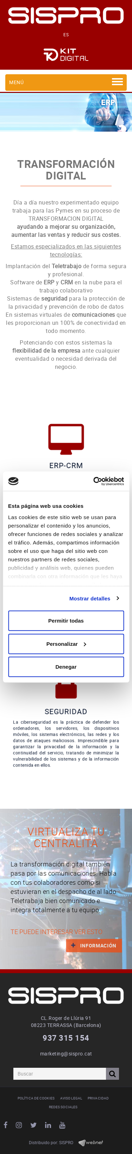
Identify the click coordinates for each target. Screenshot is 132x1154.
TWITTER (34, 1125)
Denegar (65, 667)
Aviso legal (71, 1098)
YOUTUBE (63, 1125)
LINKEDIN (49, 1125)
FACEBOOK (7, 1125)
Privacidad (98, 1098)
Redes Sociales (63, 1106)
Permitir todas (66, 621)
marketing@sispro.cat (66, 1053)
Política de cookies (36, 1098)
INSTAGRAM (20, 1125)
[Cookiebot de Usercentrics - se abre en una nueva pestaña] (94, 481)
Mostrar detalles (90, 598)
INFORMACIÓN (91, 945)
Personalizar (66, 644)
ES (66, 34)
